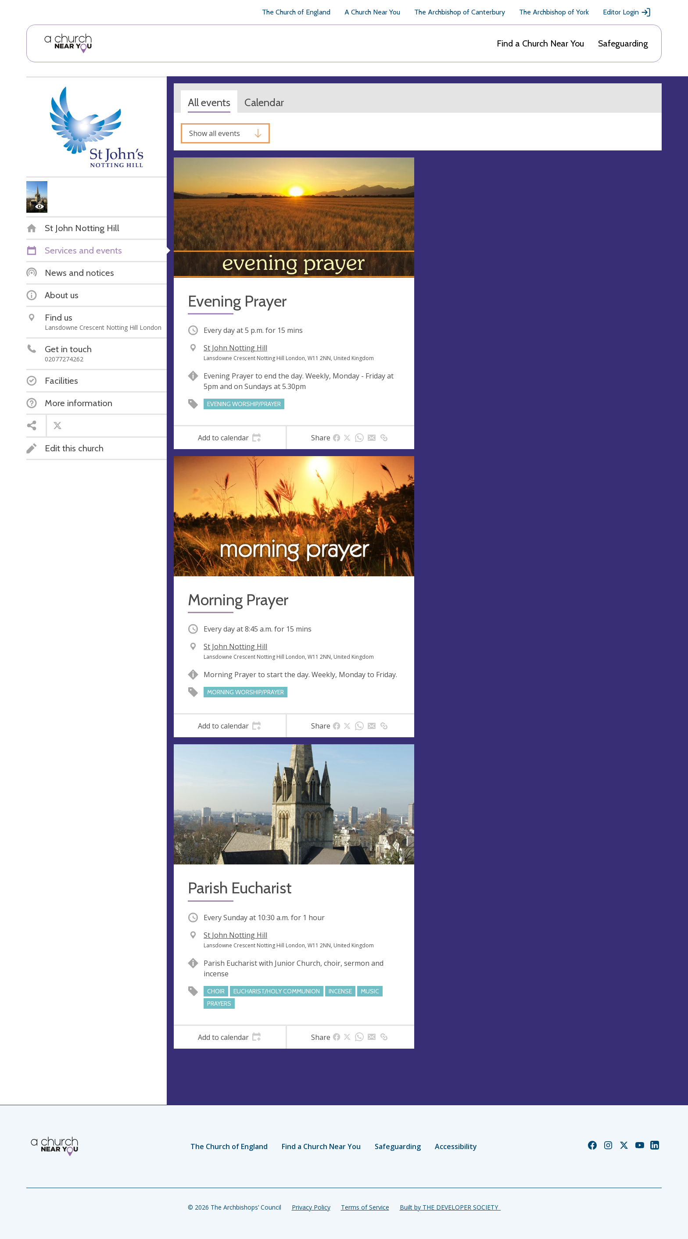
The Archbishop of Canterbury (459, 12)
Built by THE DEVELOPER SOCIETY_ (450, 1207)
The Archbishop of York (554, 12)
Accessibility (456, 1146)
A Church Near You (372, 12)
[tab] (230, 437)
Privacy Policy (311, 1207)
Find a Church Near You (540, 43)
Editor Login (627, 12)
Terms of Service (365, 1207)
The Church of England (296, 12)
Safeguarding (623, 43)
